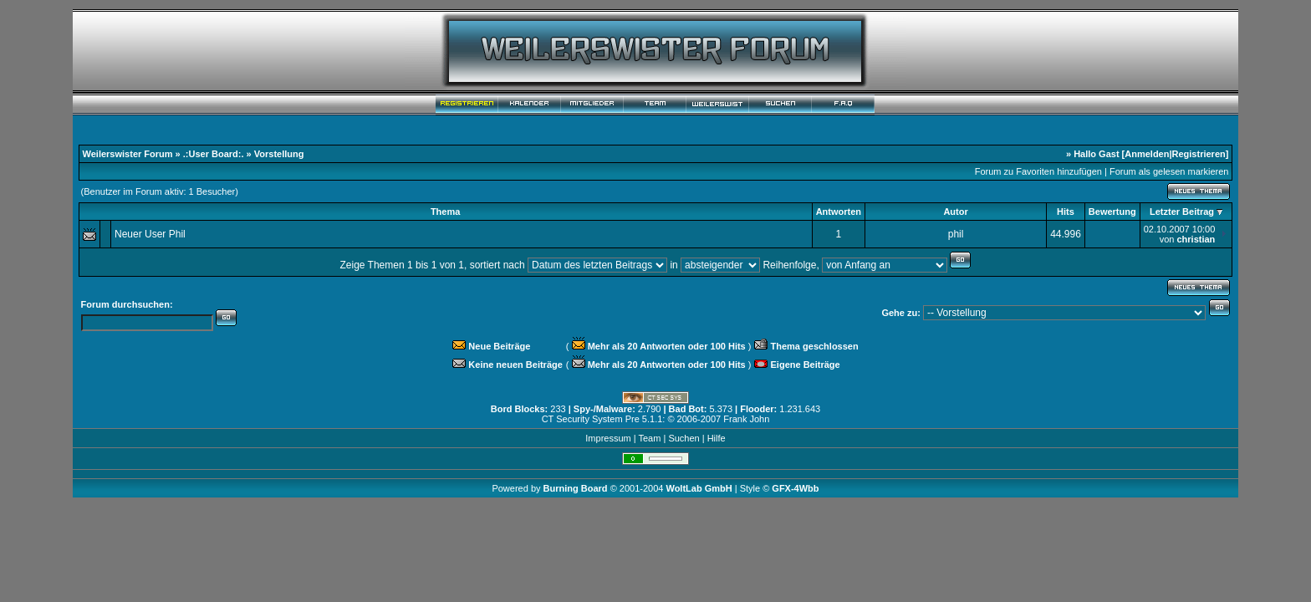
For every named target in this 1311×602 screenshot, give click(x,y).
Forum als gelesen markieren (1169, 171)
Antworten (838, 212)
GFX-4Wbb (795, 488)
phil (956, 234)
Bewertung (1112, 212)
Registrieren (1199, 154)
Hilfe (716, 438)
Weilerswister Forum (128, 154)
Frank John (746, 419)
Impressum (607, 438)
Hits (1065, 212)
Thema (445, 212)
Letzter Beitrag (1182, 212)
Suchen (683, 438)
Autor (955, 212)
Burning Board (576, 488)
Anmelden (1147, 154)
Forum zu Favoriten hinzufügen (1038, 171)
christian (1195, 239)
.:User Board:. (213, 154)
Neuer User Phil (150, 234)
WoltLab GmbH (699, 488)
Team (649, 438)
